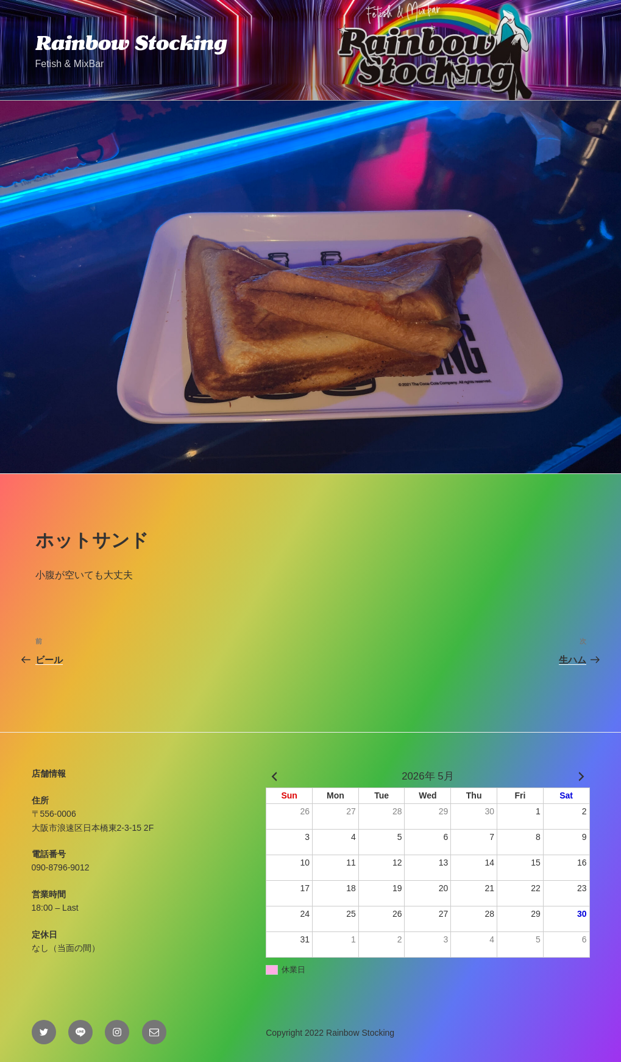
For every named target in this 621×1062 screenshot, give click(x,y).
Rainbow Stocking (131, 43)
